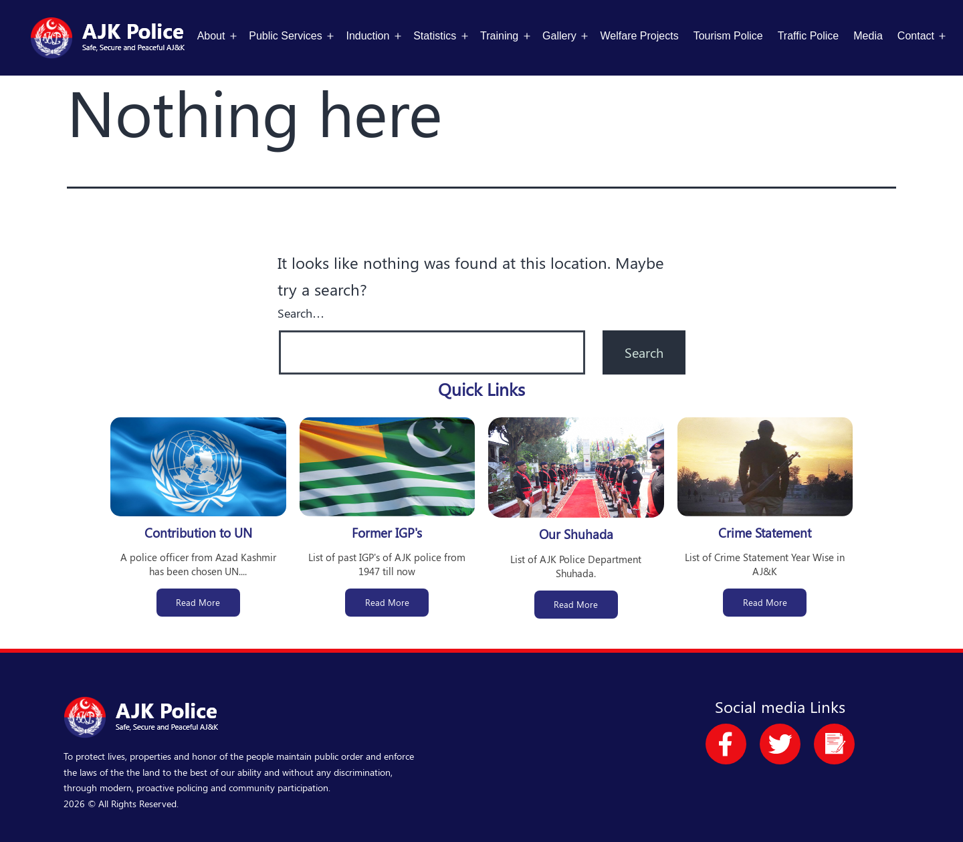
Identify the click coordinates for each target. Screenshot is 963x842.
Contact (915, 35)
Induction (367, 35)
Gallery (559, 35)
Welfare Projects (640, 35)
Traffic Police (808, 35)
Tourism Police (728, 35)
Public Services (285, 35)
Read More (198, 602)
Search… (301, 313)
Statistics (434, 35)
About (211, 35)
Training (499, 35)
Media (868, 35)
